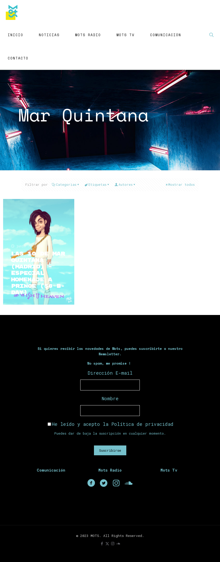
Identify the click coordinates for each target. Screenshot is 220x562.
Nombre (110, 398)
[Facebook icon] (102, 543)
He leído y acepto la (110, 424)
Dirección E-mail (110, 373)
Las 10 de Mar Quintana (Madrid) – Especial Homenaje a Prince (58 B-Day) (38, 273)
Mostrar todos (180, 184)
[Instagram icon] (113, 543)
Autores (125, 184)
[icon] (118, 543)
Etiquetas (97, 184)
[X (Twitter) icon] (107, 543)
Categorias (66, 184)
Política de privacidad (142, 424)
